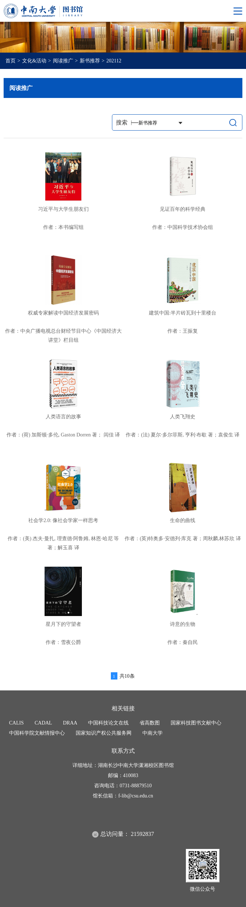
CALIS (16, 723)
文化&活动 (34, 60)
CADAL (43, 723)
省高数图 (149, 723)
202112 (114, 60)
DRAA (70, 723)
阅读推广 (63, 60)
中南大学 (152, 733)
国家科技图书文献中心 (196, 723)
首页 (10, 60)
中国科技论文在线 (108, 723)
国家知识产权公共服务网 (104, 733)
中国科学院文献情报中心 (37, 733)
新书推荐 (90, 60)
